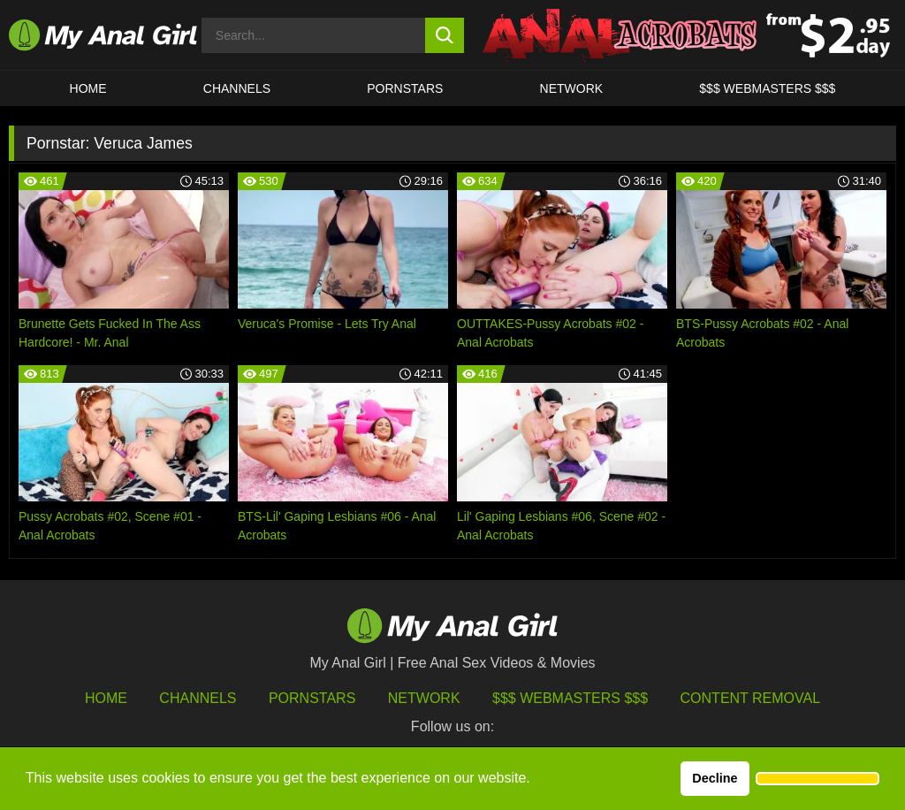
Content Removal (751, 698)
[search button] (445, 35)
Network (572, 88)
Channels (197, 698)
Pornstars (405, 88)
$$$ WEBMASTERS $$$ (767, 88)
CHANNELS (236, 88)
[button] (817, 779)
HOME (88, 88)
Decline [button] (714, 778)
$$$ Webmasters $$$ (570, 698)
